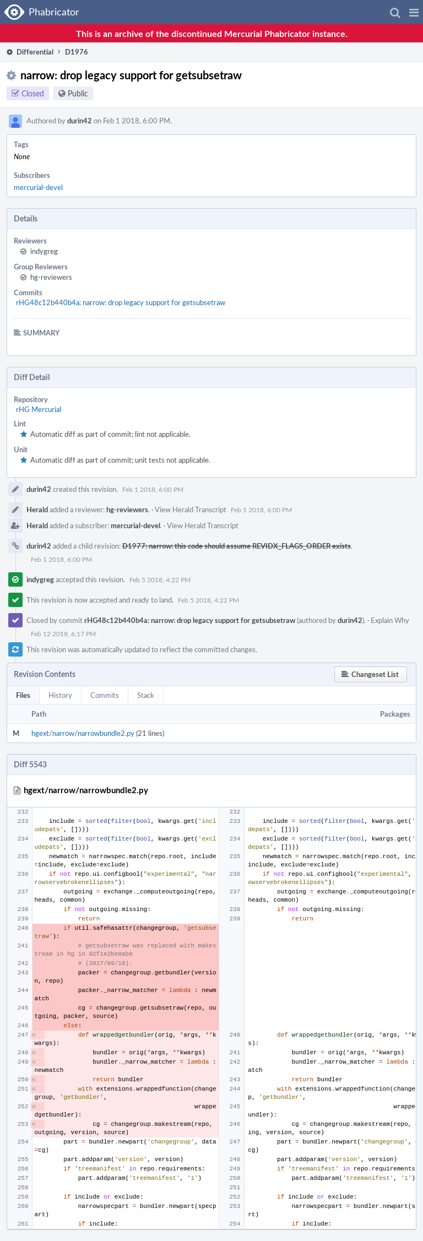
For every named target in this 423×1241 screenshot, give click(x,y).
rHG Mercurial (38, 409)
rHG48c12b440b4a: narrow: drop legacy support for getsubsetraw (120, 302)
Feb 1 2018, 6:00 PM (152, 489)
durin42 (79, 121)
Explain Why (390, 620)
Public (78, 93)
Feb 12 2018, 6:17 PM (63, 633)
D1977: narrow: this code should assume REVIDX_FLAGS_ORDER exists (236, 546)
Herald (37, 509)
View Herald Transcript (190, 509)
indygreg (44, 251)
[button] (414, 12)
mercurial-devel (38, 187)
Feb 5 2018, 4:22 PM (160, 579)
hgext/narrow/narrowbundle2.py (82, 733)
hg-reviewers (51, 277)
